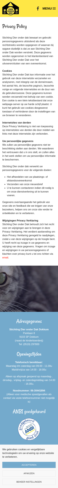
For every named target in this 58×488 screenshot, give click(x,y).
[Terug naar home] (10, 8)
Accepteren (29, 465)
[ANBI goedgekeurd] (29, 429)
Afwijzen (29, 473)
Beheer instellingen (29, 482)
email (5, 257)
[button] (49, 8)
